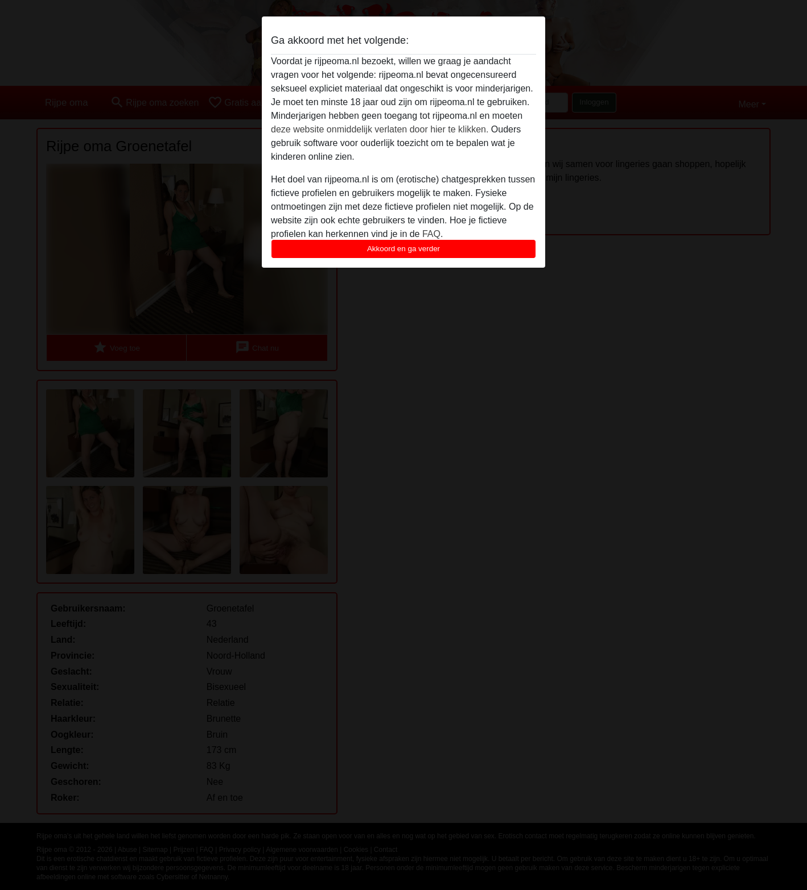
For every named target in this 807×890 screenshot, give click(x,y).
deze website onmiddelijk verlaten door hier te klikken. (379, 129)
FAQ (431, 234)
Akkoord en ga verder (403, 248)
